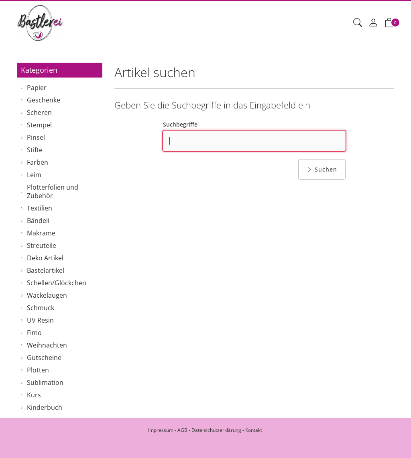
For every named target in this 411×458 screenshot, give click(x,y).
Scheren (39, 112)
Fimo (34, 332)
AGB (182, 430)
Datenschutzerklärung (216, 430)
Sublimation (45, 382)
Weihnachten (47, 345)
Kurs (34, 395)
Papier (37, 87)
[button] (357, 23)
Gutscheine (44, 357)
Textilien (39, 208)
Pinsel (36, 137)
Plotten (38, 370)
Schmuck (40, 307)
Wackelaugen (47, 295)
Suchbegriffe (180, 124)
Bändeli (38, 220)
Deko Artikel (45, 258)
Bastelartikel (45, 270)
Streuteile (41, 245)
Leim (34, 174)
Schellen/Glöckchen (56, 282)
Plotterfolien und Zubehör (52, 191)
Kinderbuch (44, 407)
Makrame (41, 233)
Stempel (39, 125)
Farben (37, 162)
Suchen (322, 169)
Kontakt (253, 430)
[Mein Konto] (373, 23)
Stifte (35, 149)
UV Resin (40, 320)
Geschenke (43, 100)
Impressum (160, 430)
